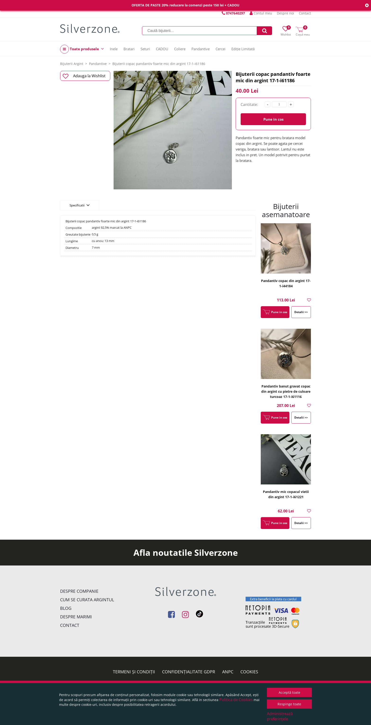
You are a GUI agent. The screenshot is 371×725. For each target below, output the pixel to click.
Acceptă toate (289, 692)
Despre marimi (76, 617)
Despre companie (79, 591)
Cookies (249, 672)
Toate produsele (82, 49)
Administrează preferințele (280, 716)
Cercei (220, 48)
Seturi (145, 48)
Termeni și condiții (134, 672)
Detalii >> (301, 312)
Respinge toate (289, 704)
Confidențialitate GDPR (188, 672)
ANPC (227, 672)
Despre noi (285, 13)
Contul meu (261, 13)
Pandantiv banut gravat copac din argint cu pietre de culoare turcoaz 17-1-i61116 (285, 391)
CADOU (162, 48)
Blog (65, 608)
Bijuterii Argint (71, 63)
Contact (305, 13)
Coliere (180, 48)
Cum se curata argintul (87, 599)
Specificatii (80, 205)
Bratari (129, 48)
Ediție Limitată (243, 48)
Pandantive (200, 48)
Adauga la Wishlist (84, 76)
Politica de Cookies (236, 699)
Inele (114, 48)
